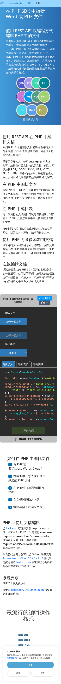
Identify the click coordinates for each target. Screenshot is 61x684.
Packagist (11, 528)
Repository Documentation (27, 590)
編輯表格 (23, 364)
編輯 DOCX (24, 639)
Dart (32, 110)
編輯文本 (8, 364)
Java (29, 83)
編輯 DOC (23, 634)
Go (22, 110)
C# (37, 83)
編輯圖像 (38, 364)
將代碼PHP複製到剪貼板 (30, 438)
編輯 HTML (24, 644)
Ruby (29, 96)
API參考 (44, 298)
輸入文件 (10, 312)
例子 (44, 302)
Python (22, 83)
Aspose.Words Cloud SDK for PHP (23, 558)
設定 (18, 673)
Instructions (23, 562)
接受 (30, 665)
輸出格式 (10, 344)
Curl (42, 110)
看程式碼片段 (30, 119)
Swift (44, 96)
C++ (44, 83)
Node (37, 96)
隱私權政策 (12, 658)
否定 (43, 673)
